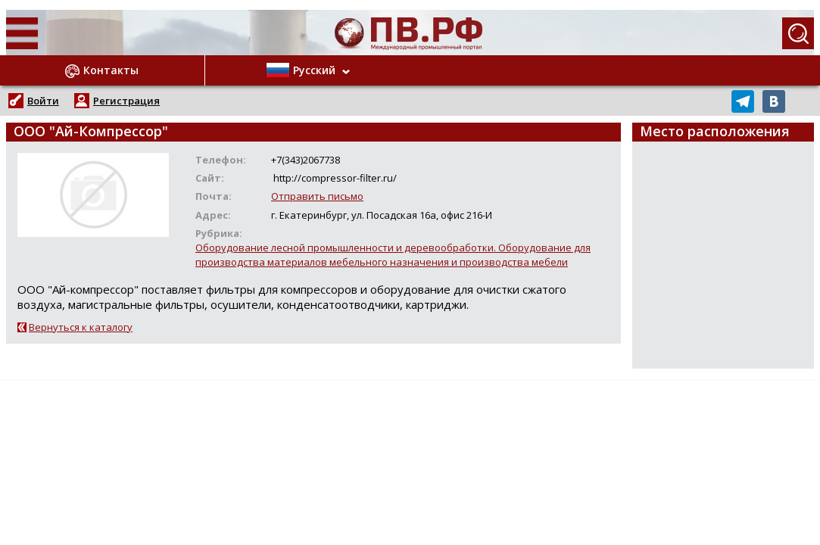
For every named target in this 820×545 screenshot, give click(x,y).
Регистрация (126, 100)
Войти (43, 100)
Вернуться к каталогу (81, 327)
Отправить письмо (317, 196)
